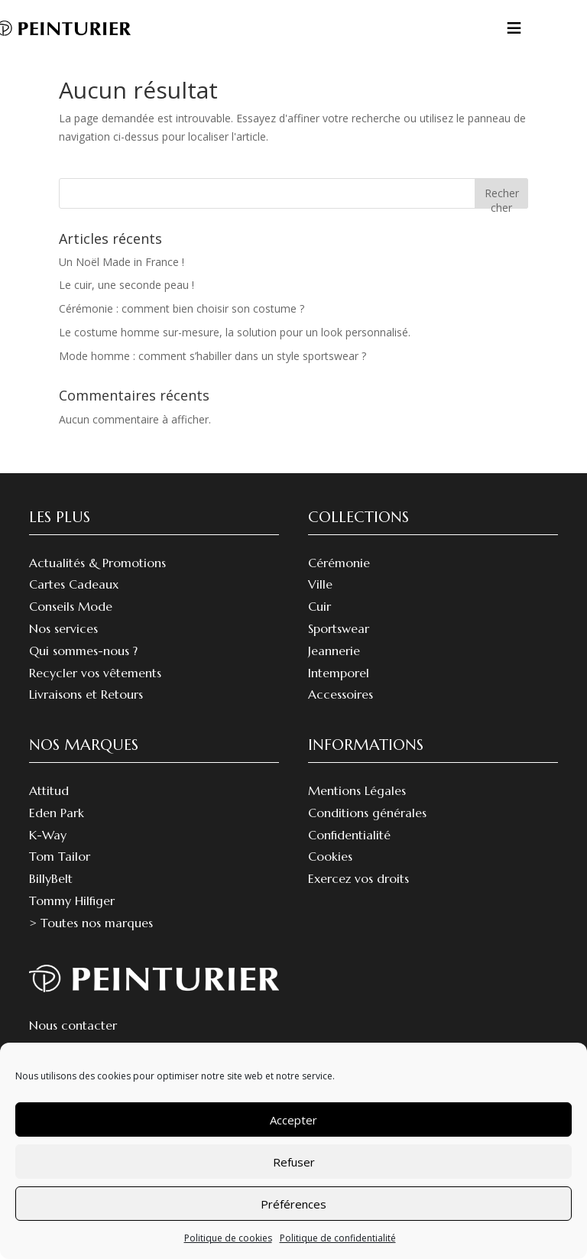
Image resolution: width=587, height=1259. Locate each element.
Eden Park (56, 831)
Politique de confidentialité (338, 1237)
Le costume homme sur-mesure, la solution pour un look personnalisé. (234, 350)
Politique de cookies (228, 1237)
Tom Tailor (59, 874)
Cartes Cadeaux (73, 602)
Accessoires (340, 712)
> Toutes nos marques (91, 941)
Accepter (293, 1120)
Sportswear (338, 646)
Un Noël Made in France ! (121, 280)
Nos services (63, 646)
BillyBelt (51, 896)
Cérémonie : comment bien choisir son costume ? (181, 327)
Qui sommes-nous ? (83, 669)
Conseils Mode (70, 624)
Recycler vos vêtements (95, 691)
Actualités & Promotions (97, 581)
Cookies (330, 874)
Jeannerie (334, 669)
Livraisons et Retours (86, 712)
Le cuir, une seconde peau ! (126, 303)
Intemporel (338, 691)
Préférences (293, 1204)
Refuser (294, 1162)
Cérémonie (339, 581)
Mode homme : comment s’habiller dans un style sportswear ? (212, 374)
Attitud (49, 808)
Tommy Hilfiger (72, 918)
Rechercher (502, 215)
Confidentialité (349, 853)
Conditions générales (367, 831)
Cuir (319, 624)
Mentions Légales (357, 808)
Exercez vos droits (358, 896)
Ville (320, 602)
